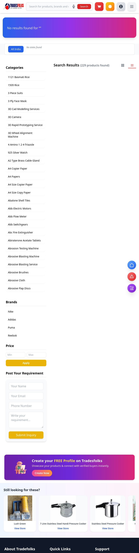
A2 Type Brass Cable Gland (23, 160)
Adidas (12, 319)
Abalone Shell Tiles (19, 200)
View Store (20, 528)
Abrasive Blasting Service (22, 264)
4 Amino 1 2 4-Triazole (21, 144)
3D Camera (14, 117)
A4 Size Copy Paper (19, 192)
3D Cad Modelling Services (23, 109)
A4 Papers (14, 176)
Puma (11, 327)
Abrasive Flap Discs (19, 288)
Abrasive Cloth (16, 280)
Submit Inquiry (26, 435)
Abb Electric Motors (19, 208)
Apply (26, 363)
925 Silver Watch (18, 152)
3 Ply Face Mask (17, 101)
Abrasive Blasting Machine (23, 256)
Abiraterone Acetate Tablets (24, 240)
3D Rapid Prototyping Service (25, 125)
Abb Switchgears (18, 224)
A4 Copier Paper (17, 168)
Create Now (42, 473)
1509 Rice (13, 85)
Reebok (12, 335)
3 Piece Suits (15, 93)
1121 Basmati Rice (19, 77)
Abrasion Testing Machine (23, 248)
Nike (10, 311)
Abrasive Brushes (18, 272)
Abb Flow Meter (17, 216)
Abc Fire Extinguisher (20, 232)
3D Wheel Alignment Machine (20, 134)
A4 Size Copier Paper (20, 184)
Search (84, 6)
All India (16, 49)
